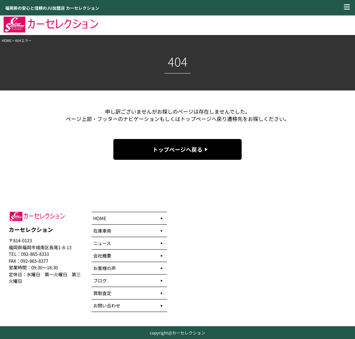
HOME (6, 40)
